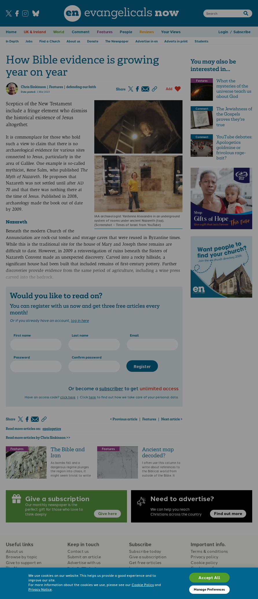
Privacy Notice (40, 589)
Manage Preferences (209, 589)
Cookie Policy (143, 584)
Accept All (209, 577)
